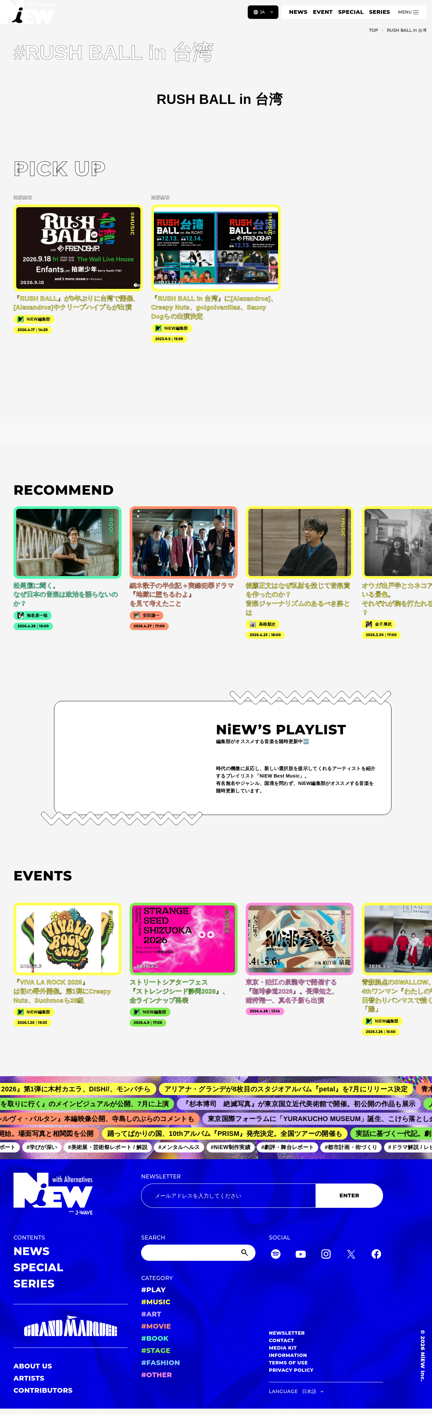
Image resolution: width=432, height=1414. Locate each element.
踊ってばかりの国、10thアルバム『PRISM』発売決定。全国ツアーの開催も (229, 1133)
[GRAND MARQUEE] (71, 1326)
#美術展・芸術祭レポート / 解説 (112, 1147)
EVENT (323, 12)
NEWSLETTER (161, 1176)
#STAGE (155, 1351)
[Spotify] (275, 1255)
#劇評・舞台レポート (291, 1147)
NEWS (298, 12)
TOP (373, 30)
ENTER (349, 1195)
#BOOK (154, 1338)
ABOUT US (33, 1366)
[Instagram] (326, 1255)
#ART (151, 1314)
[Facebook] (376, 1255)
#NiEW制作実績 (234, 1147)
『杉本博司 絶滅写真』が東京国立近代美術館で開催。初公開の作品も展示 (305, 1104)
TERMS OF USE (288, 1363)
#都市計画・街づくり (355, 1147)
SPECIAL (351, 12)
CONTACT (281, 1340)
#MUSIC (155, 1302)
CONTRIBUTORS (43, 1390)
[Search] (198, 1253)
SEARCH (153, 1237)
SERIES (379, 12)
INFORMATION (288, 1355)
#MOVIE (156, 1326)
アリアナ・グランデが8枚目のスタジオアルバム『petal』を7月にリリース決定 (293, 1089)
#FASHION (160, 1363)
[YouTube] (300, 1255)
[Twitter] (351, 1255)
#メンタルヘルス (183, 1147)
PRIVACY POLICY (291, 1370)
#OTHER (156, 1375)
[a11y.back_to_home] (27, 14)
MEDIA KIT (283, 1348)
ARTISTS (29, 1378)
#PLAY (153, 1290)
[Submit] (245, 1253)
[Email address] (228, 1196)
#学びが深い (46, 1147)
